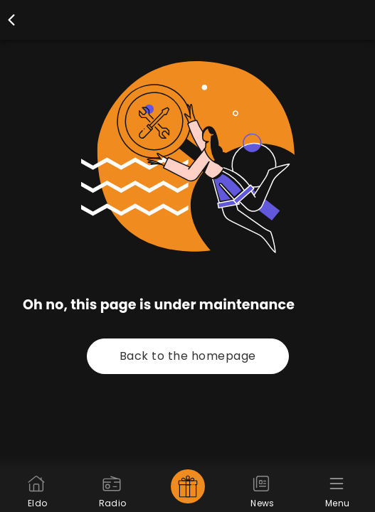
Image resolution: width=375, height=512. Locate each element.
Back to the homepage (188, 356)
